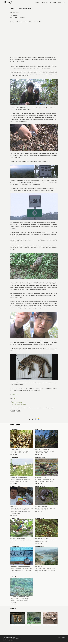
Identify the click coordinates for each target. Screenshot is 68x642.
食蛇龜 (36, 540)
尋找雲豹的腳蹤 (14, 625)
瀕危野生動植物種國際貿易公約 (24, 511)
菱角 (41, 479)
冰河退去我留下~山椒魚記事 (41, 506)
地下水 (53, 568)
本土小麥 (37, 572)
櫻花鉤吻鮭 (13, 598)
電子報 (59, 2)
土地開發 (17, 568)
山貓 (15, 451)
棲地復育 (42, 509)
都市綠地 (16, 479)
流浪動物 (12, 509)
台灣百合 (20, 481)
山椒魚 (36, 508)
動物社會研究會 (14, 513)
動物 (11, 12)
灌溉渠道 (49, 568)
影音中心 (43, 2)
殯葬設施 (12, 568)
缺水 (39, 568)
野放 (45, 540)
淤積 (49, 570)
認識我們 (54, 2)
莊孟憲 (46, 481)
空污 (20, 568)
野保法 (30, 509)
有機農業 (42, 481)
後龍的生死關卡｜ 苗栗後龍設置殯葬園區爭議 (20, 566)
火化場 (31, 568)
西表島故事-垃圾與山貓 (15, 449)
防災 (56, 570)
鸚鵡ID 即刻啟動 (13, 506)
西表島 (12, 451)
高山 (45, 508)
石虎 (12, 21)
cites (23, 508)
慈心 (39, 481)
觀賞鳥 (15, 508)
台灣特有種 (52, 508)
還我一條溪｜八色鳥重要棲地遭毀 (17, 538)
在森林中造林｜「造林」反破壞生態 (42, 449)
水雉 (36, 479)
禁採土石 (16, 540)
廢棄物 (16, 572)
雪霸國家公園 (13, 602)
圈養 (46, 408)
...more (39, 21)
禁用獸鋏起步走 (47, 625)
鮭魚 (25, 600)
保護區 (19, 410)
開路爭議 (51, 408)
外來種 (19, 513)
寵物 (16, 511)
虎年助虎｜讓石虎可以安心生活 (19, 404)
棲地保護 (25, 540)
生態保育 (45, 479)
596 (14, 398)
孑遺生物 (18, 598)
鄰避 (23, 568)
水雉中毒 (41, 570)
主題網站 (48, 2)
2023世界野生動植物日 (17, 402)
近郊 (45, 451)
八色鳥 (12, 540)
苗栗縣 (13, 394)
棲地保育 (48, 540)
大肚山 (36, 451)
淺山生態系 (41, 451)
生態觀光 (22, 452)
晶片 (20, 509)
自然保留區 (37, 509)
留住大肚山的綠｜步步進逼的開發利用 (18, 477)
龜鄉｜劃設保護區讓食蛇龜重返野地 (42, 538)
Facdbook (4, 640)
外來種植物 (42, 452)
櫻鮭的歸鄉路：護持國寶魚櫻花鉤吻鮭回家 (19, 597)
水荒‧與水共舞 (38, 566)
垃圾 (19, 452)
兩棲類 (48, 508)
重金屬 (12, 572)
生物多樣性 (49, 451)
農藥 (39, 479)
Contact (7, 640)
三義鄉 (17, 394)
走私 (42, 540)
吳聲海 (52, 540)
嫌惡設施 (27, 568)
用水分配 (45, 568)
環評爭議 (16, 570)
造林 (53, 451)
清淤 (36, 568)
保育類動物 (18, 21)
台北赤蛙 (54, 479)
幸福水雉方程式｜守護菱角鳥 (41, 477)
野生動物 (12, 452)
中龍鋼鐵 (37, 452)
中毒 (36, 481)
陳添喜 (56, 540)
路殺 (26, 452)
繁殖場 (26, 508)
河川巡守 (21, 600)
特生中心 (12, 481)
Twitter (11, 640)
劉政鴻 (12, 570)
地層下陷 (37, 570)
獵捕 (40, 540)
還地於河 (53, 570)
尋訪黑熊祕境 (30, 625)
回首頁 (59, 637)
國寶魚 (28, 600)
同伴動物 (12, 511)
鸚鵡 (12, 508)
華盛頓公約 (19, 508)
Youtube (6, 640)
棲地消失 (46, 509)
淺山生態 (40, 408)
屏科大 (35, 21)
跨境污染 (27, 451)
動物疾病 (17, 509)
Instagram (9, 640)
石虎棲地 (26, 570)
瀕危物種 (24, 21)
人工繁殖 (17, 600)
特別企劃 (37, 2)
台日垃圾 (23, 451)
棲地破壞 (13, 410)
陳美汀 (30, 21)
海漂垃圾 (19, 451)
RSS (13, 640)
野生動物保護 (25, 509)
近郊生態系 (25, 481)
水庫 (41, 568)
